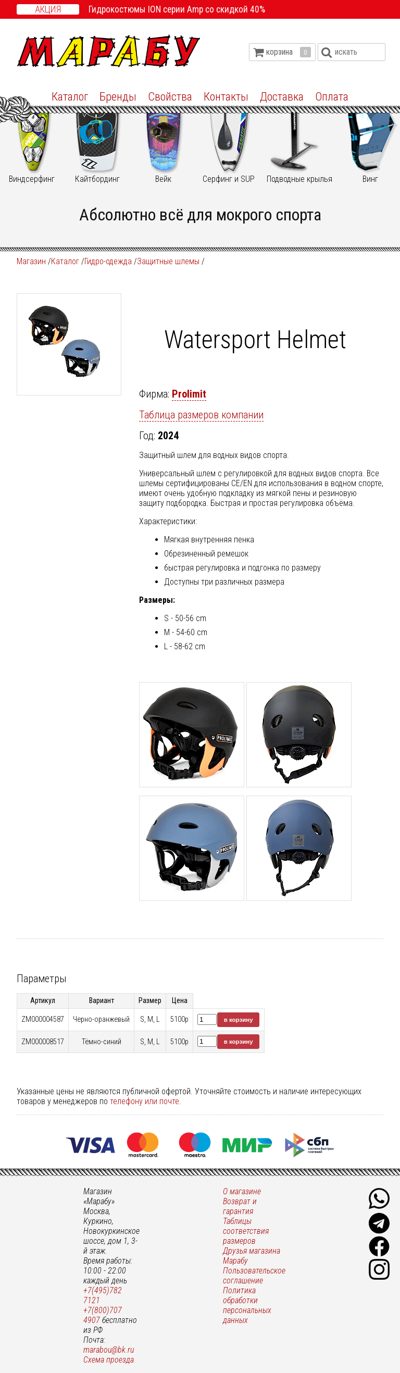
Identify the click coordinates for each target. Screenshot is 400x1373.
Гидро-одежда (108, 261)
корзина (288, 52)
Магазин (31, 261)
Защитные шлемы (168, 261)
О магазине (242, 1191)
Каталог (70, 96)
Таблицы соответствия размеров (246, 1231)
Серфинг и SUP (228, 137)
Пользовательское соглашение (254, 1275)
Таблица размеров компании (201, 415)
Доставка (282, 96)
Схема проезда (108, 1360)
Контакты (226, 96)
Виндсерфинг (31, 137)
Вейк (163, 137)
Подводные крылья (299, 137)
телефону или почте (144, 1101)
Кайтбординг (97, 137)
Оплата (331, 96)
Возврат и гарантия (240, 1206)
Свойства (170, 96)
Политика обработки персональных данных (247, 1305)
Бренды (117, 96)
